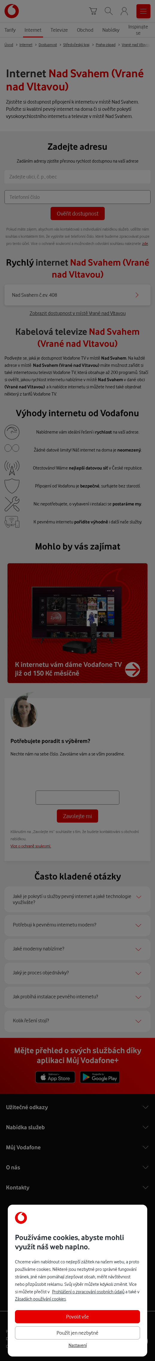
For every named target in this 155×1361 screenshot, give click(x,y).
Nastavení (78, 1345)
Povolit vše (77, 1316)
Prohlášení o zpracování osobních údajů (88, 1292)
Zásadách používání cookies (40, 1299)
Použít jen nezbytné (77, 1333)
